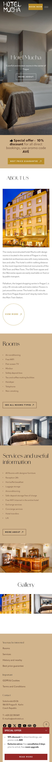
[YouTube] (25, 726)
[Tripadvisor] (30, 726)
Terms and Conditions (14, 687)
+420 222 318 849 (12, 715)
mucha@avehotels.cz (14, 719)
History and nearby (12, 660)
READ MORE (26, 757)
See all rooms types (19, 405)
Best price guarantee (13, 666)
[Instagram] (10, 726)
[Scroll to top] (46, 724)
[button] (26, 730)
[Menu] (46, 7)
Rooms (6, 648)
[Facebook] (5, 726)
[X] (15, 726)
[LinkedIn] (20, 726)
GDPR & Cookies (11, 681)
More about (26, 77)
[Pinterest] (35, 726)
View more (13, 314)
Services (7, 654)
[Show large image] (15, 604)
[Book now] (35, 7)
